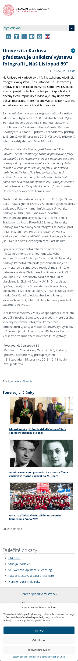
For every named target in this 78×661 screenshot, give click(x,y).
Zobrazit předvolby (38, 649)
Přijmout (39, 630)
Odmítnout (39, 640)
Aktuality (27, 381)
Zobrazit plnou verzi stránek (39, 594)
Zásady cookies (20, 656)
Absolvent (16, 381)
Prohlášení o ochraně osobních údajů (47, 656)
